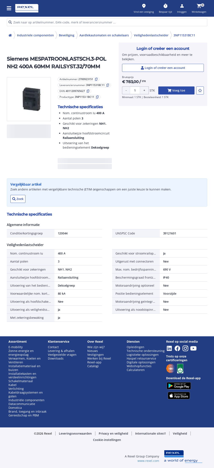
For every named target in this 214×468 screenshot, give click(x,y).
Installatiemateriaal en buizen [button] (24, 368)
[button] (9, 8)
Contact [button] (53, 347)
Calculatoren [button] (136, 370)
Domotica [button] (15, 408)
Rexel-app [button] (94, 362)
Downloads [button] (56, 358)
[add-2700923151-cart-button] (176, 90)
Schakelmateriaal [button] (20, 381)
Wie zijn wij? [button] (96, 347)
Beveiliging (66, 35)
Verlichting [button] (16, 389)
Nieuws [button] (92, 351)
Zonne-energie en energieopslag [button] (21, 353)
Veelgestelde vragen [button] (62, 355)
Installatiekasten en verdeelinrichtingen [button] (22, 375)
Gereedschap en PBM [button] (23, 415)
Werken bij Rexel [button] (99, 358)
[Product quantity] (135, 90)
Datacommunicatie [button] (21, 404)
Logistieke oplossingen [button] (143, 355)
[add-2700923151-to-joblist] (200, 90)
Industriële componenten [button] (26, 400)
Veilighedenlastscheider (151, 35)
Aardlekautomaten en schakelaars (104, 35)
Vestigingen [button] (95, 355)
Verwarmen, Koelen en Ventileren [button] (24, 360)
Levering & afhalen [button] (61, 351)
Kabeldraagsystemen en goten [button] (25, 394)
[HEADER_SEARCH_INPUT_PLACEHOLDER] (107, 22)
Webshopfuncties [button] (139, 366)
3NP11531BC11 (184, 35)
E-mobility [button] (15, 347)
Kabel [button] (12, 385)
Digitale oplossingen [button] (141, 362)
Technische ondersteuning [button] (146, 351)
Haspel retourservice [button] (141, 358)
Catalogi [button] (93, 366)
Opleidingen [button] (135, 347)
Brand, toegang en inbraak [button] (27, 411)
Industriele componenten (35, 35)
